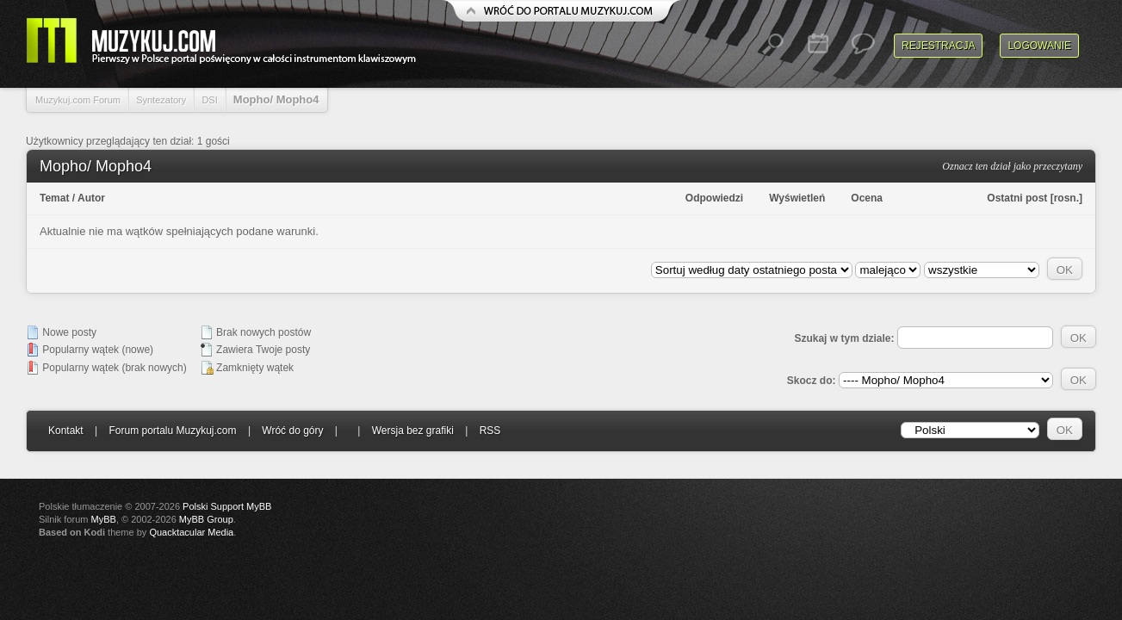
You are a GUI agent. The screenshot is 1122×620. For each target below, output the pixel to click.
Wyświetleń (797, 198)
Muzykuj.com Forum (78, 100)
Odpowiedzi (714, 198)
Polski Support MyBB (227, 506)
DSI (209, 100)
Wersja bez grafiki (413, 431)
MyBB (103, 519)
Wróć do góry (292, 431)
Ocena (867, 198)
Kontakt (66, 431)
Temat (54, 198)
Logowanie (1039, 46)
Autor (91, 198)
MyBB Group (206, 519)
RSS (490, 431)
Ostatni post (1017, 198)
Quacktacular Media (191, 532)
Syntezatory (161, 100)
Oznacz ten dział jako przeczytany (1012, 166)
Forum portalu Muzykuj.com (173, 431)
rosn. (1066, 198)
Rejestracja (938, 46)
